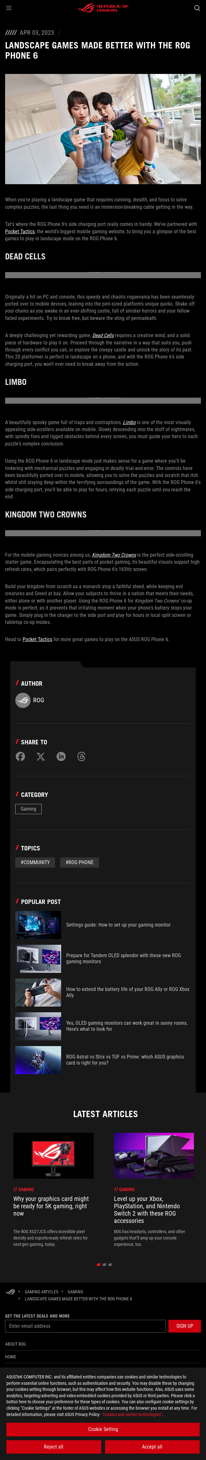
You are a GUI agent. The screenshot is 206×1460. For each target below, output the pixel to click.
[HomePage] (10, 1292)
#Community (35, 862)
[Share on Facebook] (20, 756)
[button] (9, 8)
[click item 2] (110, 1264)
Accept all (152, 1447)
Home (10, 1356)
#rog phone (80, 862)
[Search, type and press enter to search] (197, 8)
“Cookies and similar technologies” (131, 1414)
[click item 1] (104, 1264)
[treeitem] (53, 1190)
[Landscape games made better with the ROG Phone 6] (78, 1298)
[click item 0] (98, 1264)
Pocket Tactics (20, 231)
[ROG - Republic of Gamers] (103, 8)
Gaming (28, 809)
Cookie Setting (103, 1429)
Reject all (53, 1447)
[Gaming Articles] (41, 1291)
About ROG (15, 1344)
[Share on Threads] (81, 756)
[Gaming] (75, 1291)
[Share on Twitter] (41, 756)
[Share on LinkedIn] (61, 756)
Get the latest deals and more (37, 1316)
